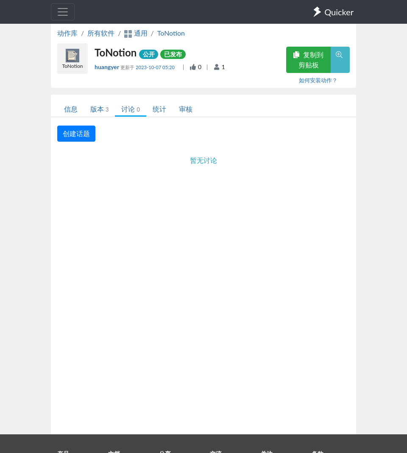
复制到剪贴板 (308, 59)
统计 (159, 109)
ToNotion (171, 33)
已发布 (173, 54)
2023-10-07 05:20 (156, 67)
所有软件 (100, 33)
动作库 (67, 33)
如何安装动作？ (318, 80)
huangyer (107, 66)
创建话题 (76, 133)
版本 (99, 109)
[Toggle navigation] (63, 11)
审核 (185, 109)
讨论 (130, 109)
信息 (71, 109)
